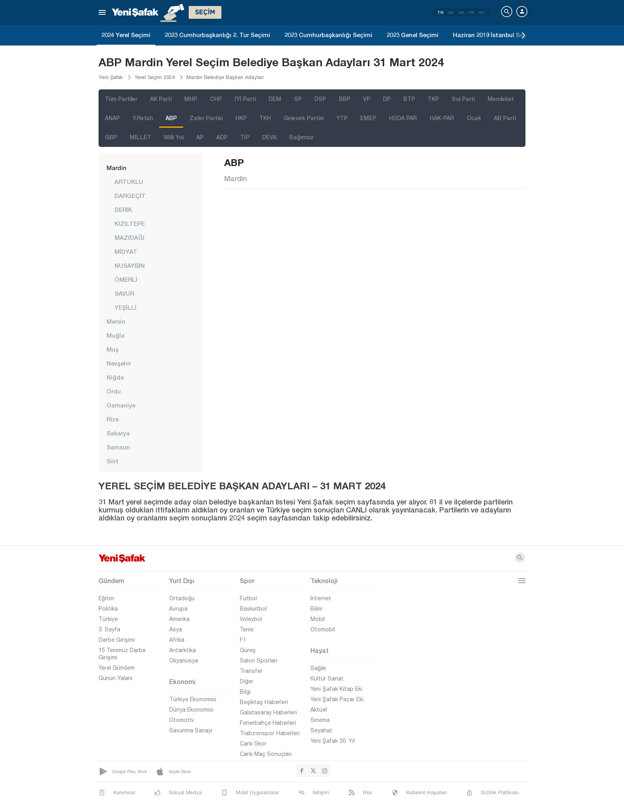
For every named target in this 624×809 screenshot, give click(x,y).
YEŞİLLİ (125, 307)
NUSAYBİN (130, 265)
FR (471, 12)
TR (440, 12)
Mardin (116, 167)
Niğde (115, 377)
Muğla (115, 335)
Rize (112, 419)
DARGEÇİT (130, 195)
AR (461, 12)
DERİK (123, 209)
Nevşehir (119, 363)
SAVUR (124, 293)
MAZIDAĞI (129, 237)
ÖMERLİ (126, 279)
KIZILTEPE (130, 223)
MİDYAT (126, 251)
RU (482, 12)
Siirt (112, 461)
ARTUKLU (129, 181)
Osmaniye (121, 405)
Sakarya (118, 433)
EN (451, 12)
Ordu (114, 391)
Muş (112, 349)
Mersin (116, 321)
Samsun (118, 447)
